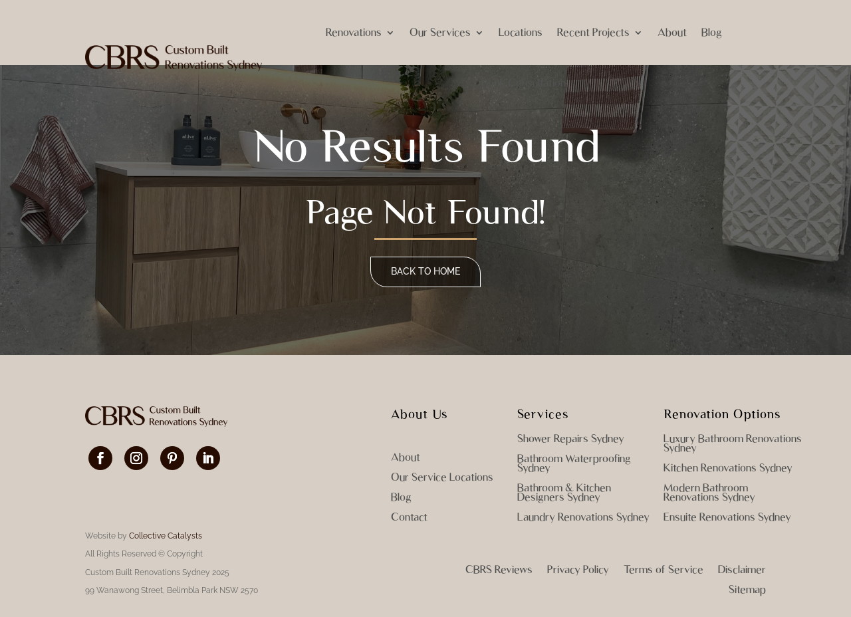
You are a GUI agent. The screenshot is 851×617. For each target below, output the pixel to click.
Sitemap (747, 590)
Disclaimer (742, 570)
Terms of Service (663, 570)
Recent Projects (593, 32)
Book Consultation (523, 82)
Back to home (425, 271)
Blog (711, 32)
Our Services (440, 32)
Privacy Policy (578, 570)
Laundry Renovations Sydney (583, 518)
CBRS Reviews (499, 570)
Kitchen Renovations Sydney (728, 468)
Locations (521, 32)
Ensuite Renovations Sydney (727, 518)
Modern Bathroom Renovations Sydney (709, 493)
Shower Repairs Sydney (570, 439)
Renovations (354, 32)
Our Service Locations (442, 478)
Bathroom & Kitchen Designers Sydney (564, 493)
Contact (409, 518)
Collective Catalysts (165, 536)
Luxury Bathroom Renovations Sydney (733, 444)
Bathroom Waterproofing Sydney (574, 464)
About (672, 32)
